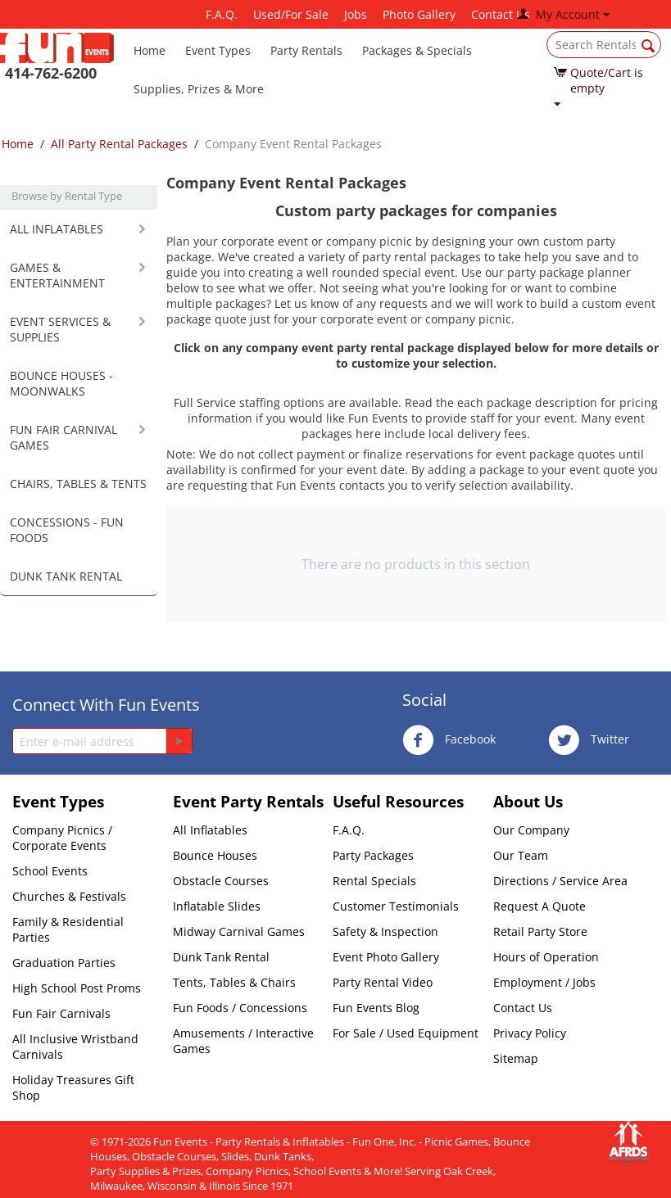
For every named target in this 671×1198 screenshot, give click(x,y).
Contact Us (500, 14)
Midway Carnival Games (239, 931)
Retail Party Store (540, 931)
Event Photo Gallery (386, 957)
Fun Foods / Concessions (240, 1007)
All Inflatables (210, 830)
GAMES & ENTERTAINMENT (57, 275)
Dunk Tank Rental (221, 957)
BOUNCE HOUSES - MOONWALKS (61, 383)
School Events (50, 871)
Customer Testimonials (396, 906)
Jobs (355, 14)
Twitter (588, 740)
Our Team (520, 855)
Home (149, 50)
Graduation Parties (64, 962)
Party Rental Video (383, 982)
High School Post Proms (76, 988)
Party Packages (373, 855)
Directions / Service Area (560, 880)
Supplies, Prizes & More (199, 89)
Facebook (449, 740)
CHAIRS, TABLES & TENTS (78, 483)
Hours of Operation (546, 957)
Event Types (218, 50)
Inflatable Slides (217, 906)
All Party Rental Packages (119, 143)
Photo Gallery (419, 14)
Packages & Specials (417, 50)
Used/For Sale (291, 14)
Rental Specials (374, 880)
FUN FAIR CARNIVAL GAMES (63, 437)
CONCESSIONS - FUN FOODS (67, 529)
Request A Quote (539, 906)
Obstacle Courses (221, 880)
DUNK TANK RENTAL (66, 576)
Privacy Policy (529, 1033)
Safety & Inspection (385, 931)
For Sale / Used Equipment (405, 1033)
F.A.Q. (222, 14)
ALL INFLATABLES (56, 229)
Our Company (531, 830)
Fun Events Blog (376, 1007)
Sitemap (515, 1058)
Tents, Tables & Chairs (234, 982)
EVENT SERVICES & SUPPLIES (60, 329)
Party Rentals (306, 50)
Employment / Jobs (544, 982)
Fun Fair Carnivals (61, 1013)
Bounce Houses (215, 855)
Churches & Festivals (69, 896)
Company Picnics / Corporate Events (62, 837)
